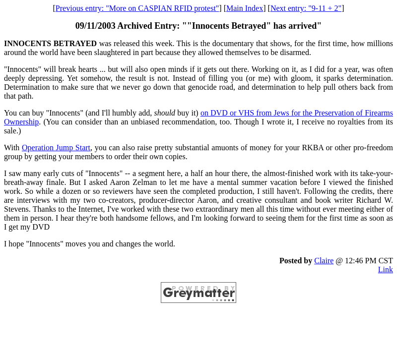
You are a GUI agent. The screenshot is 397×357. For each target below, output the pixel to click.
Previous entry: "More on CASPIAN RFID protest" (137, 8)
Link (385, 269)
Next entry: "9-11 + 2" (305, 8)
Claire (323, 260)
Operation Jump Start (56, 147)
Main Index (244, 8)
